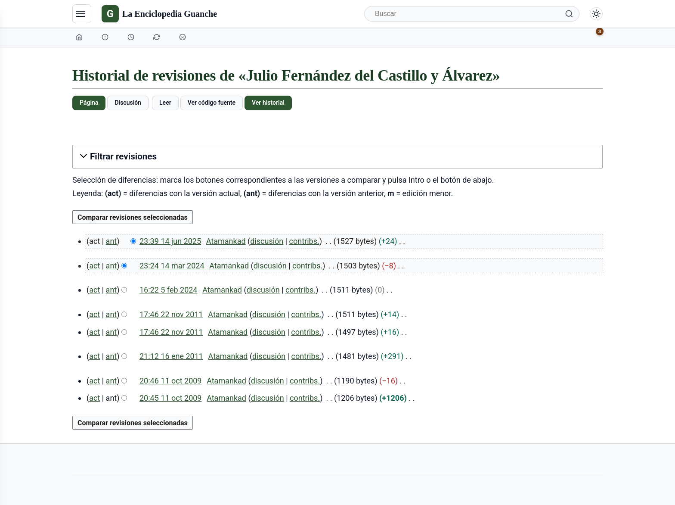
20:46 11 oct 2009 (170, 380)
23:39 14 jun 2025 (170, 241)
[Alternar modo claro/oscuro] (596, 13)
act (94, 265)
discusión (266, 241)
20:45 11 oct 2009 (170, 397)
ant (111, 241)
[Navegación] (81, 13)
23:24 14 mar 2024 (171, 265)
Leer (165, 102)
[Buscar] (471, 14)
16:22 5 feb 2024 (168, 289)
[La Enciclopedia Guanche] (159, 13)
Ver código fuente (211, 102)
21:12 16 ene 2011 (171, 356)
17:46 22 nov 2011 (171, 314)
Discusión (128, 102)
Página (89, 102)
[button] (337, 156)
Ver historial (268, 102)
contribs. (304, 241)
